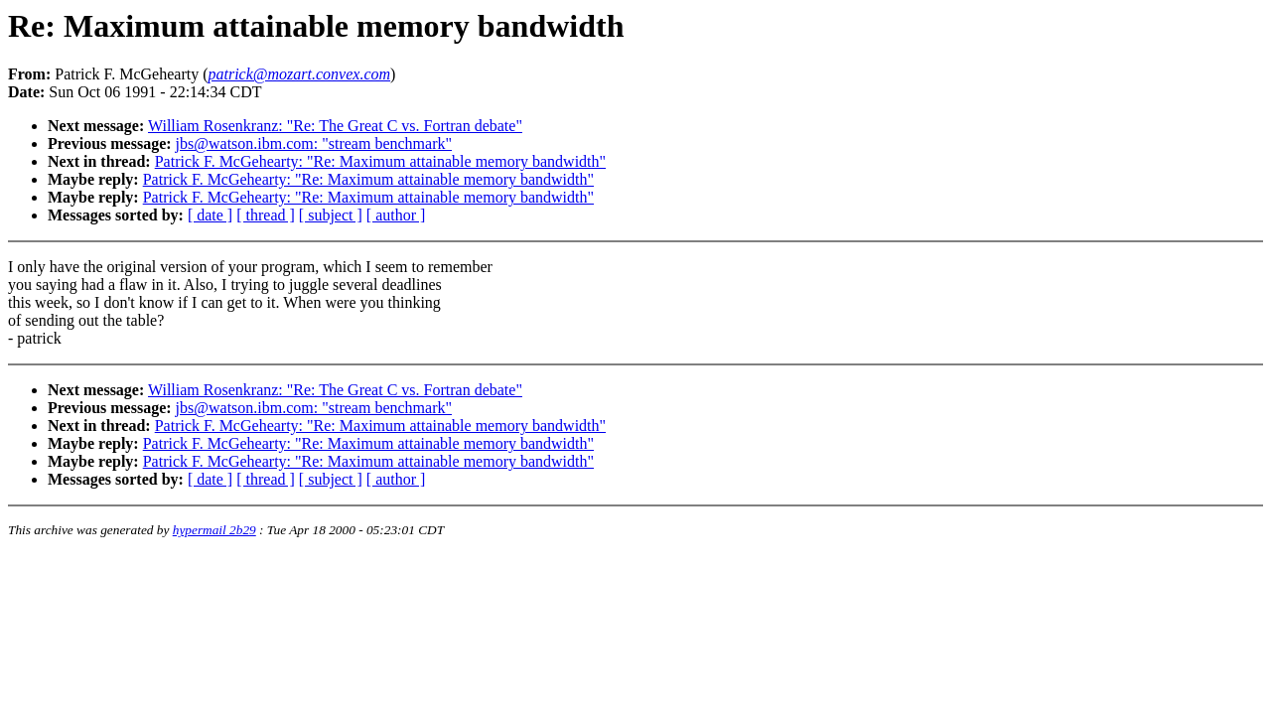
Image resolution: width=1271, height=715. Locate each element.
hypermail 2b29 (214, 529)
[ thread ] (265, 215)
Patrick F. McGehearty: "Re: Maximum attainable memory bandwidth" (380, 161)
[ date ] (210, 215)
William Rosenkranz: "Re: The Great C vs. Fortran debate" (335, 125)
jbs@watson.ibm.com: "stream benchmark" (314, 143)
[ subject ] (330, 215)
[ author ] (396, 215)
